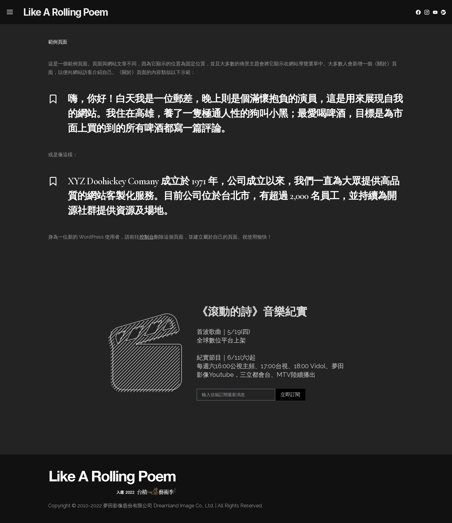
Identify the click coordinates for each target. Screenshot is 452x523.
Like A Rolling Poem (65, 12)
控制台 (146, 237)
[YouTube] (435, 12)
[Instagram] (426, 12)
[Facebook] (418, 12)
